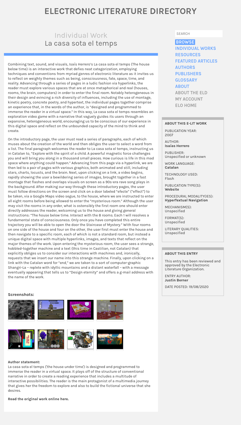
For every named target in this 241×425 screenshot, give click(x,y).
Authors (185, 67)
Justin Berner (176, 280)
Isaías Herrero (177, 146)
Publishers (188, 73)
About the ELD (191, 92)
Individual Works (195, 48)
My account (189, 99)
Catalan (172, 167)
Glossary (186, 80)
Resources (187, 54)
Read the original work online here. (38, 399)
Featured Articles (196, 61)
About (182, 86)
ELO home (186, 105)
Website (172, 189)
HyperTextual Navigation (186, 200)
